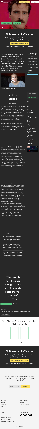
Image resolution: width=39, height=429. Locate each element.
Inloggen (34, 2)
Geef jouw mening (32, 97)
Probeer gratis (24, 2)
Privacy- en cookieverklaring (8, 421)
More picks (30, 72)
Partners (22, 406)
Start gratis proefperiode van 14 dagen (19, 43)
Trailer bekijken (17, 23)
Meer (12, 2)
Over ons (3, 402)
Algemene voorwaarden (6, 419)
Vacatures (22, 409)
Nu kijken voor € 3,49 (6, 23)
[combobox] (16, 2)
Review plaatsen (5, 314)
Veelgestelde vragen (6, 417)
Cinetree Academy (24, 404)
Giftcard (3, 406)
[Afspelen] (13, 80)
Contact (3, 415)
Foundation (3, 404)
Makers (22, 402)
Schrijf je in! (25, 386)
